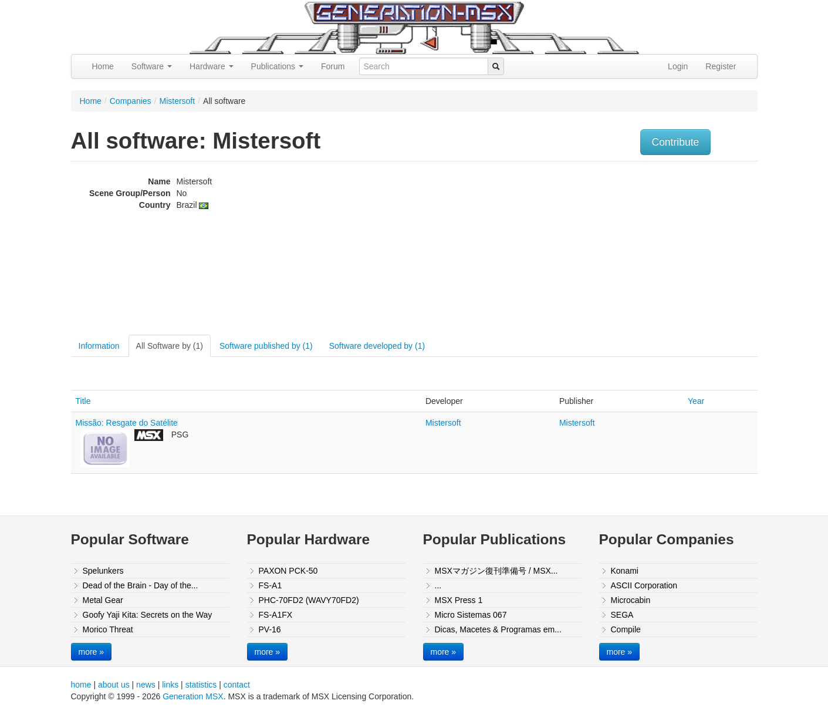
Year (696, 401)
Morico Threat (108, 629)
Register (720, 66)
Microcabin (631, 600)
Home (103, 66)
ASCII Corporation (644, 585)
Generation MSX (193, 696)
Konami (624, 570)
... (438, 585)
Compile (626, 629)
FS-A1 (270, 585)
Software (151, 66)
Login (678, 66)
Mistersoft (177, 101)
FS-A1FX (276, 614)
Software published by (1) (266, 346)
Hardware (212, 66)
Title (83, 401)
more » (91, 651)
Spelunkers (103, 570)
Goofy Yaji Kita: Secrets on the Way (147, 614)
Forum (332, 66)
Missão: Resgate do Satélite (127, 422)
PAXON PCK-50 (288, 570)
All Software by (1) (169, 346)
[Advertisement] (639, 249)
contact (237, 684)
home (81, 684)
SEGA (622, 614)
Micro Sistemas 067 (471, 614)
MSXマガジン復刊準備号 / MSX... (496, 570)
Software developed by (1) (377, 346)
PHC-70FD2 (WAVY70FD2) (309, 600)
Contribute (675, 142)
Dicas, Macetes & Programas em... (498, 629)
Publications (277, 66)
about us (114, 684)
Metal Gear (103, 600)
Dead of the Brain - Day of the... (140, 585)
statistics (201, 684)
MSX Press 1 (459, 600)
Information (99, 346)
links (170, 684)
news (146, 684)
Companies (130, 101)
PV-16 (270, 629)
